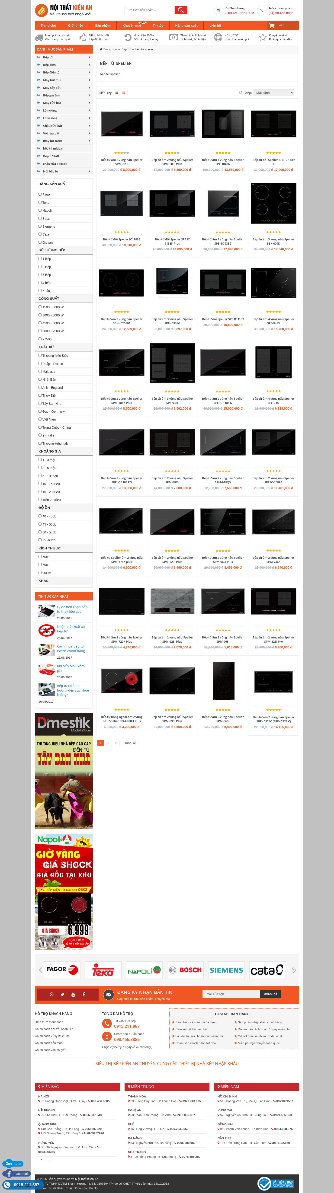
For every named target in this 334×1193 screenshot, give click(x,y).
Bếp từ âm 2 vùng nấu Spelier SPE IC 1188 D (223, 400)
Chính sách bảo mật (48, 1043)
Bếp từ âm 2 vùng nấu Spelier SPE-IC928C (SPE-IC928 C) (274, 719)
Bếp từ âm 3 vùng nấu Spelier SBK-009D (273, 241)
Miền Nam (228, 1087)
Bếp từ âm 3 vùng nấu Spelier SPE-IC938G (172, 321)
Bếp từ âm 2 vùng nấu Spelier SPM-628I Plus (172, 639)
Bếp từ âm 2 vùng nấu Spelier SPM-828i (122, 162)
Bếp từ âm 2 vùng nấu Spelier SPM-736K (273, 559)
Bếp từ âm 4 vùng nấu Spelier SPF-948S (273, 321)
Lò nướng (50, 110)
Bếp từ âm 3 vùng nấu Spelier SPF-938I (172, 400)
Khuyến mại (131, 25)
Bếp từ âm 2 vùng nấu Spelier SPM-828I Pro (273, 639)
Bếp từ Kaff (51, 156)
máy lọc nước (52, 141)
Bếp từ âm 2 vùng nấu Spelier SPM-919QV (223, 480)
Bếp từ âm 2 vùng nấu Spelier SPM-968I (223, 639)
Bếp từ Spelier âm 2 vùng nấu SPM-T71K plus (122, 559)
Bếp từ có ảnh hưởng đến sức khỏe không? (73, 690)
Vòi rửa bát (51, 133)
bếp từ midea (52, 148)
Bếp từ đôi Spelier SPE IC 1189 (223, 319)
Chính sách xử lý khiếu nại (52, 1036)
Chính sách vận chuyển (50, 1050)
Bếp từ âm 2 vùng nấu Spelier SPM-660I (223, 719)
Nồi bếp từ (50, 171)
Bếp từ (48, 57)
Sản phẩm (103, 25)
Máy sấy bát (52, 88)
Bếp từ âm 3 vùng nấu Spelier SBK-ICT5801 (122, 321)
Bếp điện (49, 65)
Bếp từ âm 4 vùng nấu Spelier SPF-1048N (223, 162)
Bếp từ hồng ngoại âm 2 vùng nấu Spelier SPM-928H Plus (121, 719)
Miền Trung (141, 1087)
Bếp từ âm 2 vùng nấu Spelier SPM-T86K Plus (122, 400)
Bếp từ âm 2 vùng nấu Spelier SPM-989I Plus (172, 162)
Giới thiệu (75, 25)
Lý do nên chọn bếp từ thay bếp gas (72, 609)
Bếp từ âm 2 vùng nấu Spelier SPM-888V (172, 480)
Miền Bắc (48, 1087)
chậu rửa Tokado (55, 164)
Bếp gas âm (51, 95)
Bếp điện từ (51, 72)
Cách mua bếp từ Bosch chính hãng (71, 648)
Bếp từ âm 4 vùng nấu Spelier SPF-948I (273, 400)
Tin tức (158, 25)
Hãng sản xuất (186, 25)
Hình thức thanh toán (49, 1022)
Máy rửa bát (52, 103)
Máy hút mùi (52, 80)
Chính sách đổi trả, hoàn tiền (54, 1029)
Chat (13, 1164)
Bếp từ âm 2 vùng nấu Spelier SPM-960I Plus (223, 559)
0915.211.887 (26, 1185)
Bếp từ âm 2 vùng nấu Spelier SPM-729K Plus (122, 639)
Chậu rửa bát (52, 126)
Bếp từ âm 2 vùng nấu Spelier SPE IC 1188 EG (122, 480)
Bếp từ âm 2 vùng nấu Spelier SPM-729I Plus (172, 559)
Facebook (17, 1174)
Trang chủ (48, 25)
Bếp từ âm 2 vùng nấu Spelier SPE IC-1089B (273, 480)
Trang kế (129, 743)
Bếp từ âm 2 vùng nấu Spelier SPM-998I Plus (172, 719)
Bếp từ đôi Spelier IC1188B (122, 239)
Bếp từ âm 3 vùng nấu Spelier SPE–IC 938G (223, 241)
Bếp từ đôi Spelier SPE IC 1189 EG (274, 162)
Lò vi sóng (50, 118)
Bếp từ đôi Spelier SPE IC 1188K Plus (172, 241)
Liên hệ (215, 25)
